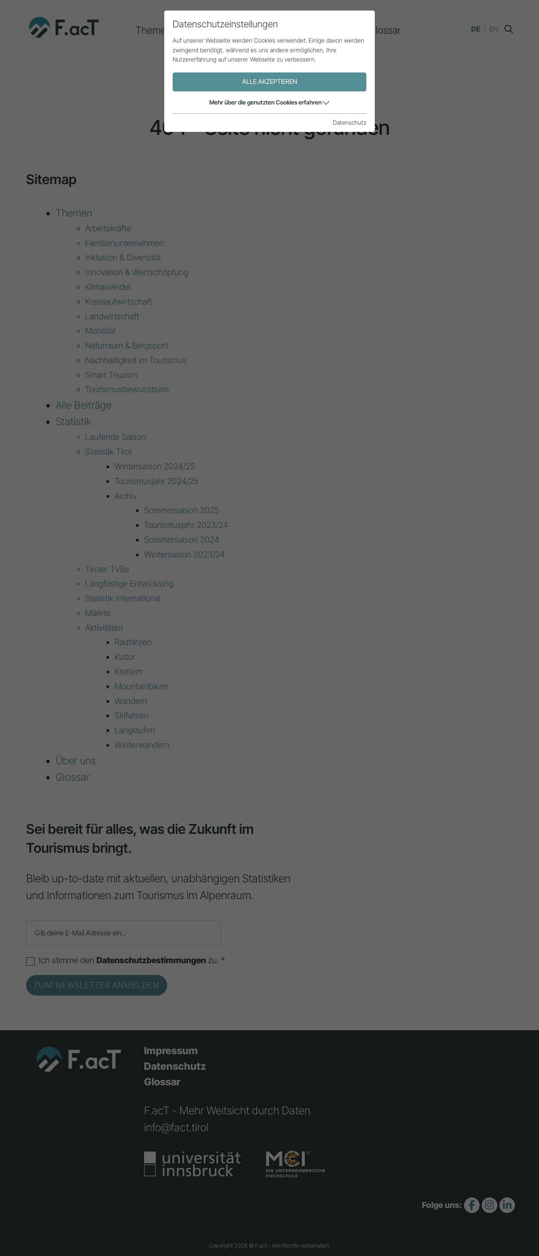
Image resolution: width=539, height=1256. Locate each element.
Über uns (332, 30)
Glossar (384, 30)
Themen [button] (153, 30)
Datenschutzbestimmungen (151, 960)
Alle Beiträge (215, 30)
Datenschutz (175, 1066)
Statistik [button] (277, 30)
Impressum (171, 1050)
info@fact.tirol (176, 1127)
